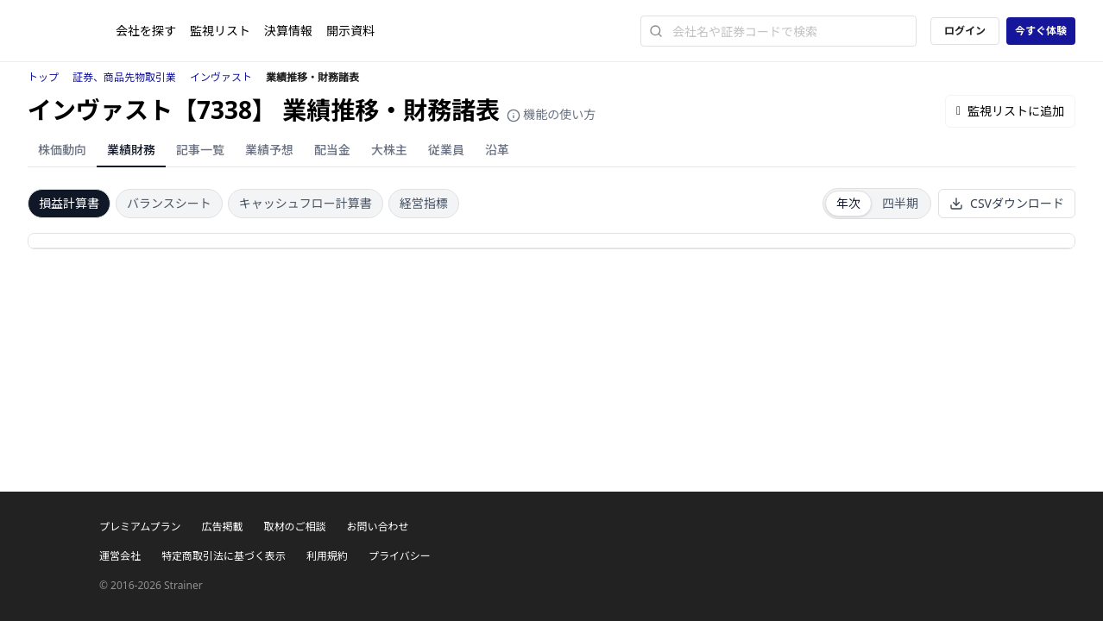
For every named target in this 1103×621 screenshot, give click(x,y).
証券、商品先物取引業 (124, 77)
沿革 (497, 149)
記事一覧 (200, 149)
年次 (848, 203)
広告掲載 (222, 526)
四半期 (900, 203)
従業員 (446, 149)
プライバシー (400, 556)
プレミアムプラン (139, 526)
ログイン (965, 30)
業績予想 (269, 149)
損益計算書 (69, 203)
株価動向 (62, 149)
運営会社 (120, 556)
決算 (288, 30)
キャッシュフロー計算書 (305, 203)
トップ (43, 77)
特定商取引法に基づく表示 (223, 556)
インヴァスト (221, 77)
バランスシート (169, 203)
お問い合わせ (377, 526)
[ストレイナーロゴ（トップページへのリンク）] (72, 31)
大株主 (389, 149)
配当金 (332, 149)
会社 (146, 30)
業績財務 (131, 149)
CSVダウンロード (1006, 203)
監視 (220, 30)
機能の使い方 (551, 114)
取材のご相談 (294, 526)
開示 (350, 30)
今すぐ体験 (1041, 30)
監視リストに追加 (1010, 111)
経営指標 (424, 203)
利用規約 (327, 556)
